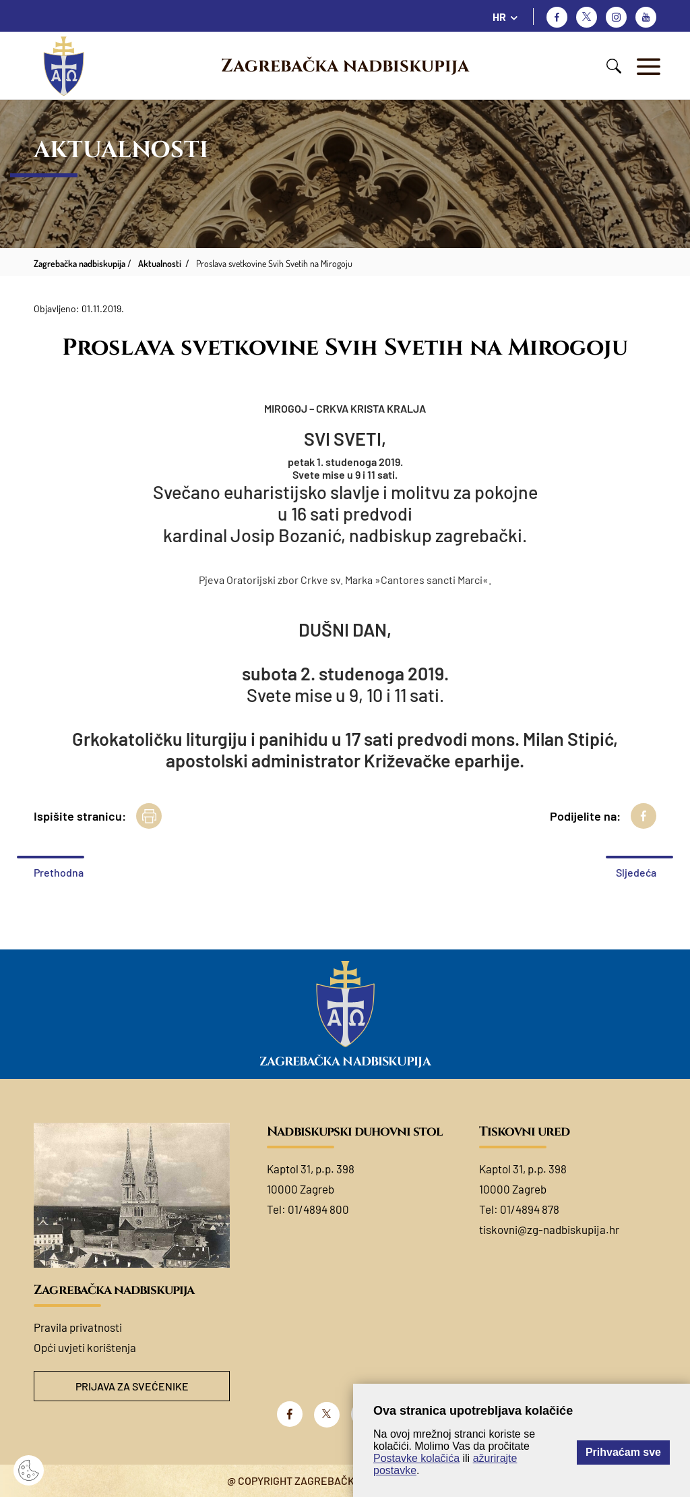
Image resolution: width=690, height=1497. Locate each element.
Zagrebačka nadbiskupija (345, 66)
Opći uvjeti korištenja (85, 1347)
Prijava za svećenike (132, 1386)
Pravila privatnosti (78, 1327)
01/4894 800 (318, 1209)
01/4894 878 (529, 1209)
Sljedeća (636, 872)
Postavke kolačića (416, 1458)
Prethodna (59, 872)
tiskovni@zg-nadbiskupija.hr (549, 1229)
